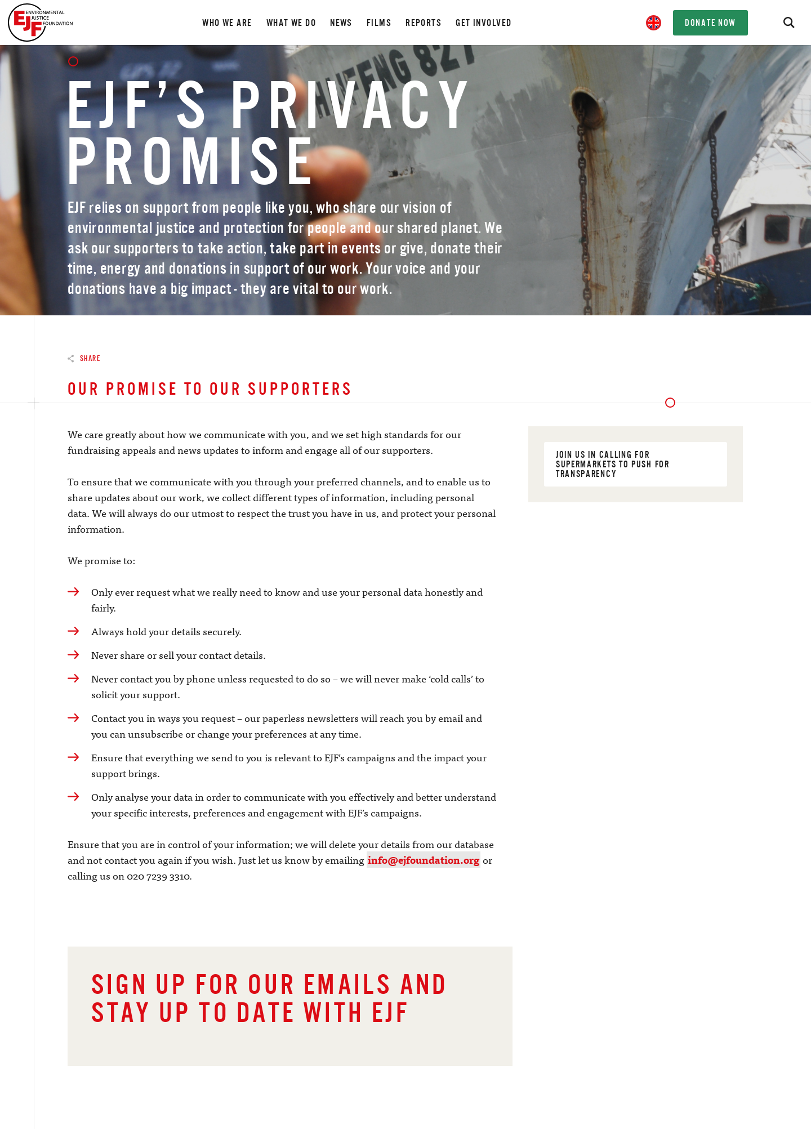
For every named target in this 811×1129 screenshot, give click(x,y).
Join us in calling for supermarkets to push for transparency (637, 464)
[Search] (788, 22)
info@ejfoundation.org (423, 859)
